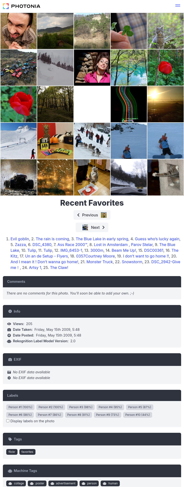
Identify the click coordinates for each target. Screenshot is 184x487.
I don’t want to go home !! (146, 256)
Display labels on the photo (30, 421)
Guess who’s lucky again (157, 238)
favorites (27, 452)
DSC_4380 (41, 244)
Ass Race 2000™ (72, 244)
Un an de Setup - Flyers (46, 256)
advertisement (62, 483)
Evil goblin (20, 238)
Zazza (20, 244)
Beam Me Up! (124, 250)
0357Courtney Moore (95, 256)
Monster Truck (99, 261)
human (110, 483)
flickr (11, 452)
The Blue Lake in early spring (102, 238)
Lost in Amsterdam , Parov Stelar (123, 244)
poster (36, 483)
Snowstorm (132, 261)
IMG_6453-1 (71, 250)
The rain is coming (52, 238)
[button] (178, 6)
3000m (96, 250)
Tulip (31, 250)
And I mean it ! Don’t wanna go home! (44, 261)
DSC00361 (153, 250)
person (88, 483)
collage (15, 483)
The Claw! (59, 267)
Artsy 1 (35, 267)
